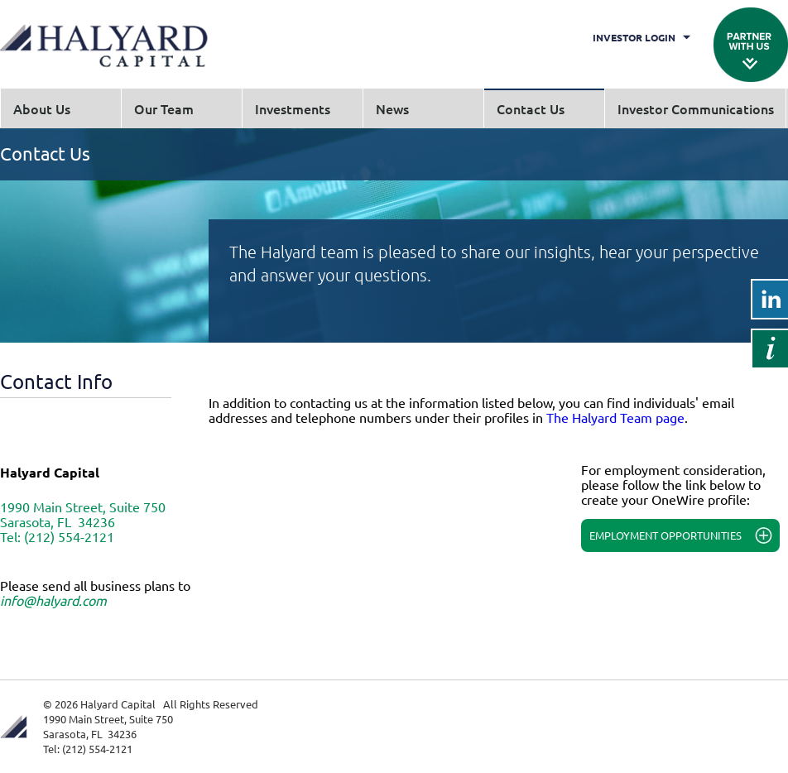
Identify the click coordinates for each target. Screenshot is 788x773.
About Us (41, 108)
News (392, 108)
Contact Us (531, 108)
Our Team (164, 108)
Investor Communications (695, 108)
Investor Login (634, 37)
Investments (292, 108)
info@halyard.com (53, 600)
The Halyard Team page (615, 417)
